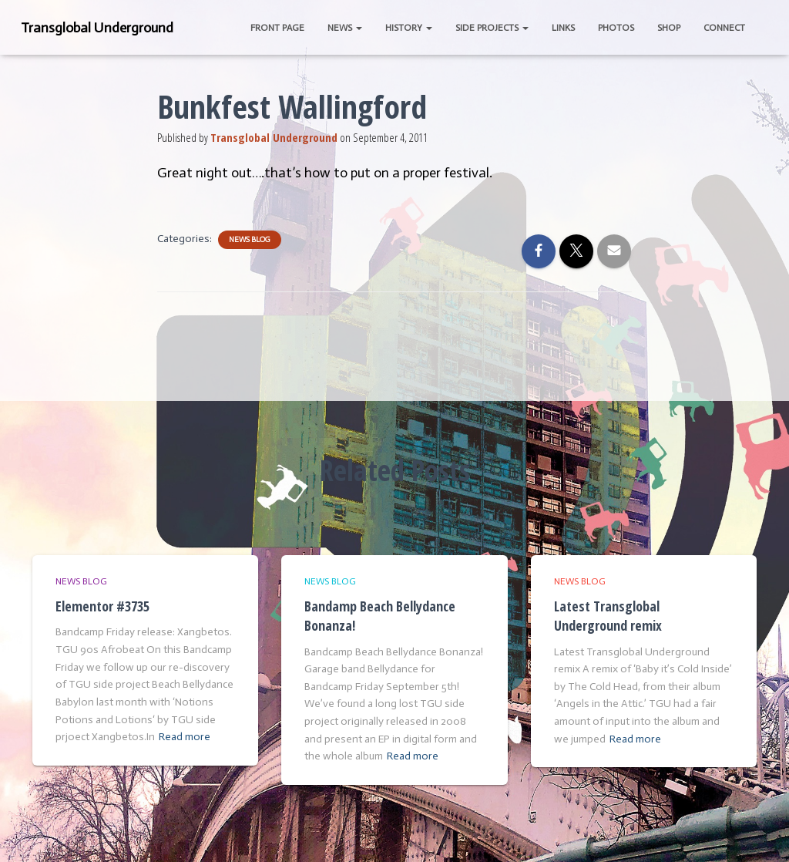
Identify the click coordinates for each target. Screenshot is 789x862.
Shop (668, 27)
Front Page (277, 27)
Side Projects (492, 27)
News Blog (249, 239)
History (408, 27)
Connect (724, 27)
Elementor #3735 (102, 606)
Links (563, 27)
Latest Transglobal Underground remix (608, 616)
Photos (616, 27)
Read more (184, 736)
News (344, 27)
